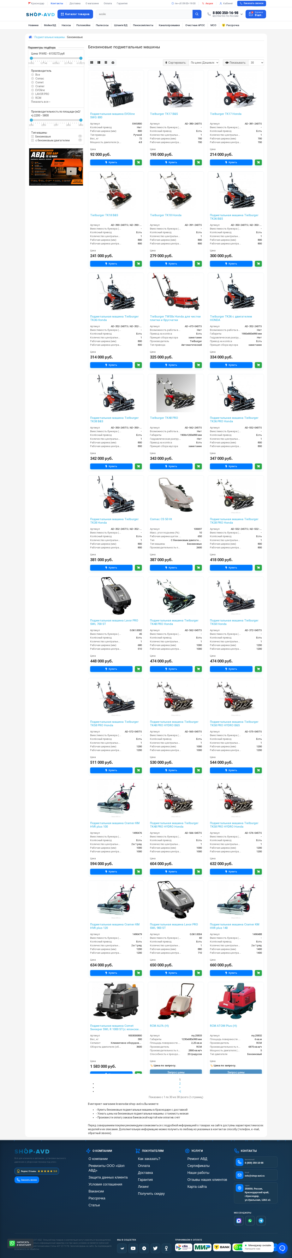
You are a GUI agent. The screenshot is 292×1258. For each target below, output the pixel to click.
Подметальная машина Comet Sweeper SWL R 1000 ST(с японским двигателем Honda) (115, 1027)
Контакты (57, 3)
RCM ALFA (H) (159, 1026)
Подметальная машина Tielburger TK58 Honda (234, 622)
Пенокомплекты (143, 25)
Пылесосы (102, 25)
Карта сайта (192, 1185)
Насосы (66, 25)
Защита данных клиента (100, 1171)
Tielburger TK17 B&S (164, 114)
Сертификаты (193, 1165)
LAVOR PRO (42, 94)
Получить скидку (145, 1191)
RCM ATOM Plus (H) (223, 1026)
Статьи (90, 1198)
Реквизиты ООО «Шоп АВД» (103, 1165)
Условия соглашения (98, 1178)
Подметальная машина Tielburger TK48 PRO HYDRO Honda (174, 824)
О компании (93, 1158)
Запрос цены (176, 1072)
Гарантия (122, 3)
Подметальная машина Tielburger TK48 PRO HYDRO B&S (174, 723)
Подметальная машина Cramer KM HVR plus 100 (115, 824)
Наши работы (193, 1171)
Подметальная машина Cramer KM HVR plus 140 (234, 926)
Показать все (40, 101)
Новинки (33, 25)
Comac (39, 78)
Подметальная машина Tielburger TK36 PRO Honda (234, 419)
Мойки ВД (50, 25)
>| (180, 1091)
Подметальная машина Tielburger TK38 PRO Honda (234, 520)
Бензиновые (43, 136)
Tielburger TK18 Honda (166, 215)
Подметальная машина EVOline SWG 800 (112, 115)
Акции (207, 3)
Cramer (40, 86)
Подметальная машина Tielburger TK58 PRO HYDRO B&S (234, 723)
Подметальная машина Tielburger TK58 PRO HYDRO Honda (234, 824)
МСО (213, 25)
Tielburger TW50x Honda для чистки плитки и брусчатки (175, 318)
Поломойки (83, 25)
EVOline (40, 90)
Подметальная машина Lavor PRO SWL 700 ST (114, 622)
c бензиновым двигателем (52, 140)
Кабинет (226, 3)
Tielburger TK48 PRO (164, 418)
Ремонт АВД (192, 1158)
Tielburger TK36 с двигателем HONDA (231, 318)
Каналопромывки (169, 25)
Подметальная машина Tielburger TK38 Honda (114, 520)
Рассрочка (230, 25)
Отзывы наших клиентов (199, 1178)
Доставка (74, 3)
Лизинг (139, 1185)
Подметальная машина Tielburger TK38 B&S (114, 419)
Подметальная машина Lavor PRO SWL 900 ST (174, 926)
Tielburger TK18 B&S (104, 215)
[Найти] (197, 14)
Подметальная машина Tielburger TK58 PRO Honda (114, 723)
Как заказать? (143, 1158)
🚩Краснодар (36, 3)
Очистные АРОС (195, 25)
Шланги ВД (121, 25)
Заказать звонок (252, 3)
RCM (38, 97)
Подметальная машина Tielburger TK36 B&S (234, 216)
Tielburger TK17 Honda (225, 114)
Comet (39, 82)
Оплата (108, 3)
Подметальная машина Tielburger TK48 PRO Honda (174, 622)
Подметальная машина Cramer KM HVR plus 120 (115, 926)
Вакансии (91, 1185)
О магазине (92, 3)
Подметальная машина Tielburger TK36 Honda (114, 318)
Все (37, 74)
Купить (110, 162)
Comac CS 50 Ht (161, 519)
